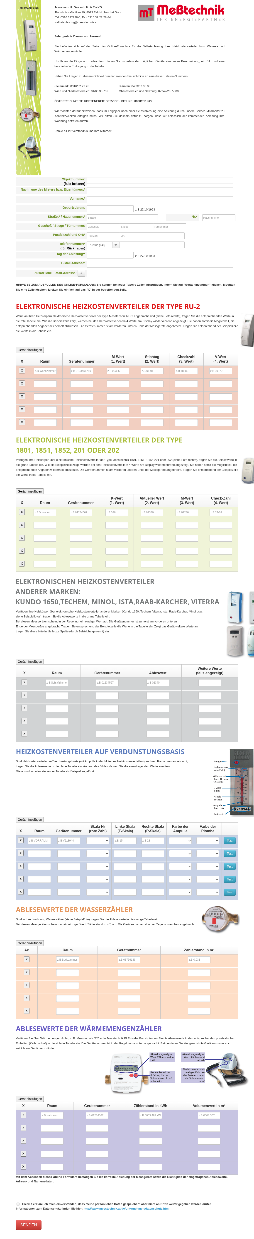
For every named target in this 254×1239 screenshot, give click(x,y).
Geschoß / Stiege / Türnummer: (61, 225)
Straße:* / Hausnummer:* (66, 216)
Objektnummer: (73, 181)
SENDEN (28, 1225)
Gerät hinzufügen (30, 350)
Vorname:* (77, 198)
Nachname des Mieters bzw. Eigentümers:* (53, 189)
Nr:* (195, 216)
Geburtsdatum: (73, 207)
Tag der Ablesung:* (70, 254)
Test (230, 840)
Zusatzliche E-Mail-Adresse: (59, 273)
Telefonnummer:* (72, 246)
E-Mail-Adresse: (73, 263)
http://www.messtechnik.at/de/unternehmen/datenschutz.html (126, 1208)
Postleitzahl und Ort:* (69, 235)
